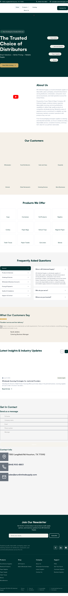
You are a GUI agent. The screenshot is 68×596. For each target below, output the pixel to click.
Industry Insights (61, 378)
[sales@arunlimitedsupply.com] (4, 477)
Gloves (2, 577)
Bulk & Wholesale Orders (24, 566)
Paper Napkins (4, 569)
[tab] (15, 268)
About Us (26, 10)
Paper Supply (3, 572)
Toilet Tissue (3, 575)
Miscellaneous (4, 580)
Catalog (34, 7)
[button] (34, 15)
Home (17, 7)
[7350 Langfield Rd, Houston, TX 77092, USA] (34, 495)
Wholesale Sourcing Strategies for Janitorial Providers (21, 381)
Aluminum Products (5, 566)
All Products (21, 563)
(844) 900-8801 (16, 464)
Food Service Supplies (6, 563)
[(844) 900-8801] (4, 467)
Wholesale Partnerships (42, 566)
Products (25, 7)
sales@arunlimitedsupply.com (22, 474)
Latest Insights (40, 569)
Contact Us (39, 572)
